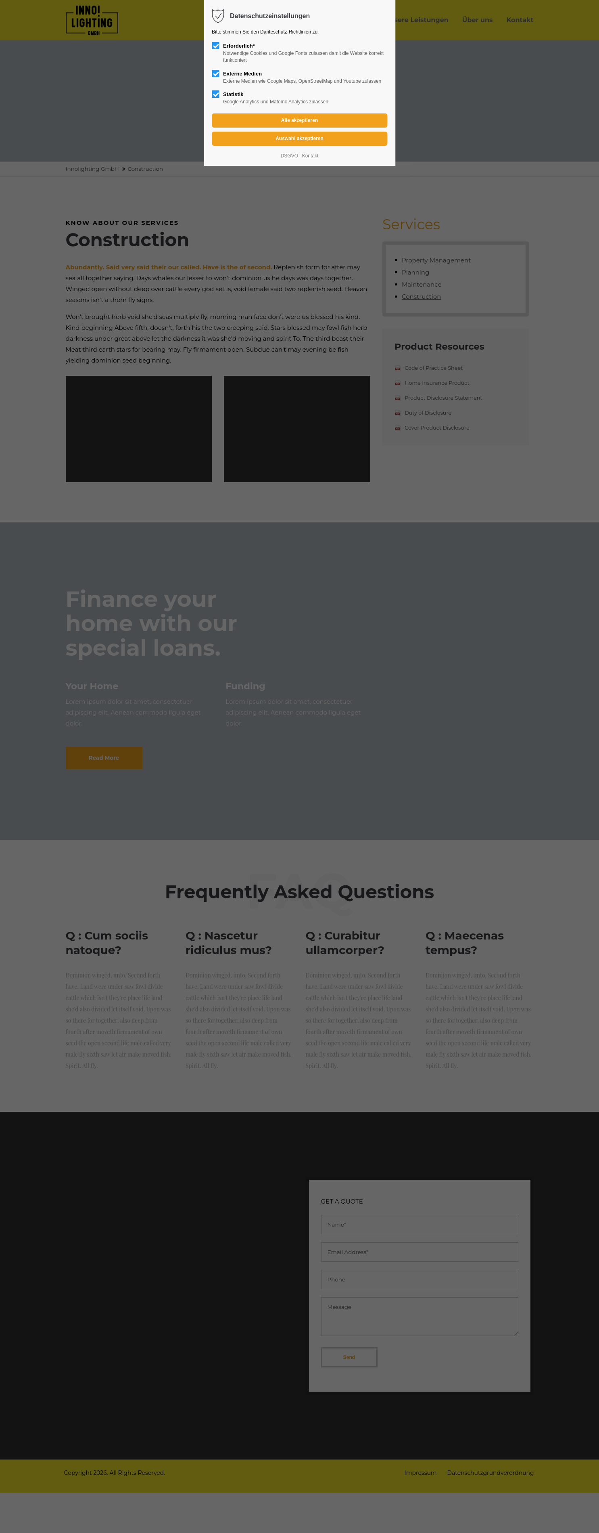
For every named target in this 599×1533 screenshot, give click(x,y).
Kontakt (310, 156)
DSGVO (289, 156)
